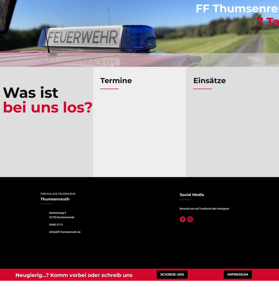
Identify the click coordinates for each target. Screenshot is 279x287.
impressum (237, 275)
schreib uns (172, 275)
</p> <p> (139, 130)
